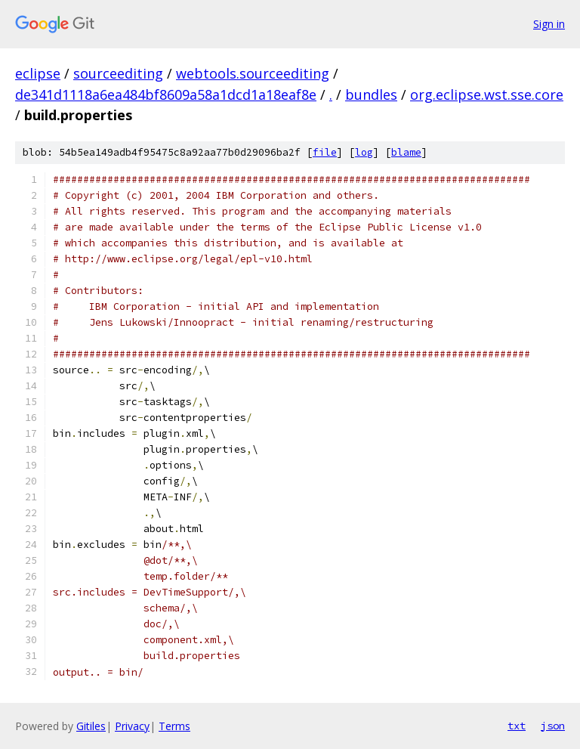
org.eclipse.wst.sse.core (486, 94)
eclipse (37, 73)
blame (406, 152)
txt (517, 725)
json (553, 725)
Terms (174, 726)
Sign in (549, 24)
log (364, 152)
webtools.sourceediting (252, 73)
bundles (371, 94)
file (325, 152)
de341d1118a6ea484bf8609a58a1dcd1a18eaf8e (165, 94)
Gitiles (91, 726)
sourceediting (118, 73)
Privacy (132, 726)
